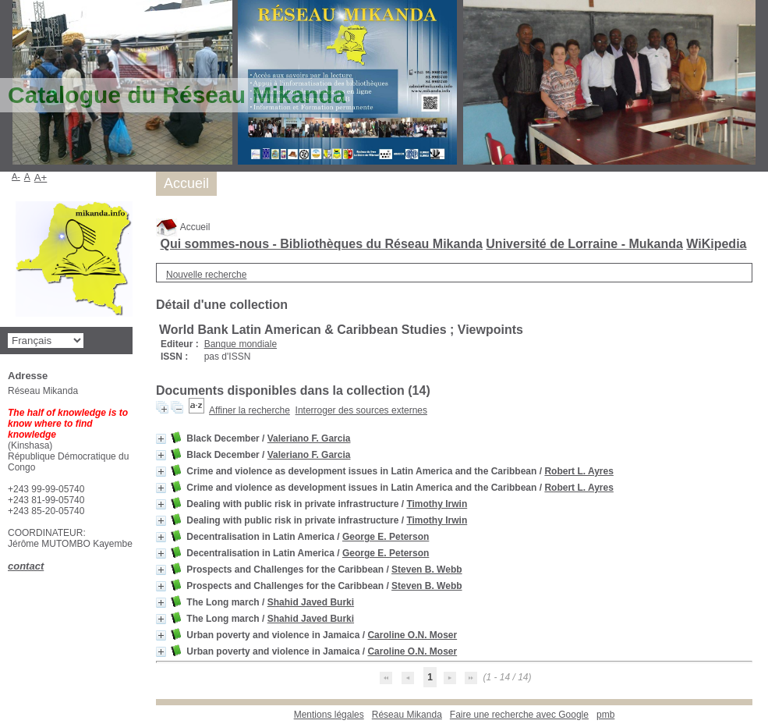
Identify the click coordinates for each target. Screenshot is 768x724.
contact (26, 566)
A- (16, 176)
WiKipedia (716, 243)
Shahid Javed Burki (310, 602)
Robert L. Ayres (578, 471)
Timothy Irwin (436, 504)
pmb (605, 714)
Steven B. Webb (426, 569)
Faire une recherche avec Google (519, 714)
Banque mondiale (240, 344)
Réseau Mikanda (407, 714)
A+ (41, 177)
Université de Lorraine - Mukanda (584, 243)
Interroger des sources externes (361, 410)
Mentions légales (329, 714)
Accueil (183, 227)
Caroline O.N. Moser (412, 635)
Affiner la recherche (249, 410)
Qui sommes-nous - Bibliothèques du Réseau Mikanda (321, 243)
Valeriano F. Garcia (309, 438)
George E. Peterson (385, 536)
